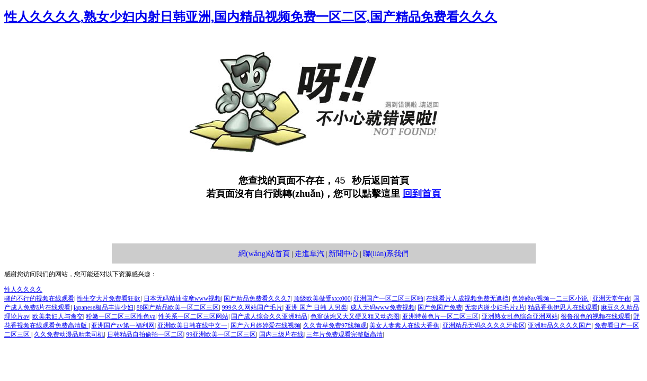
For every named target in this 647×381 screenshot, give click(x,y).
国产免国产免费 (440, 307)
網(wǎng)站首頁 (264, 254)
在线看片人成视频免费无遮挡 (467, 298)
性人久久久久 (23, 289)
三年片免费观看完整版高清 (344, 334)
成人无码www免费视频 (382, 307)
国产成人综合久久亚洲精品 (269, 316)
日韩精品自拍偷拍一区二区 (145, 334)
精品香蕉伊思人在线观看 (563, 307)
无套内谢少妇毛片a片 (495, 307)
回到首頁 (422, 193)
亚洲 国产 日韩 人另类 (316, 307)
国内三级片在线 (281, 334)
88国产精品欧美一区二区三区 (177, 307)
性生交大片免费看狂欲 (108, 298)
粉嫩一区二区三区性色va (120, 316)
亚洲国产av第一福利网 (122, 325)
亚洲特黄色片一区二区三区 (440, 316)
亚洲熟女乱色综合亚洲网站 (520, 316)
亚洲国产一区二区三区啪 (388, 298)
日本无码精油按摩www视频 (182, 298)
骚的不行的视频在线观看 (39, 298)
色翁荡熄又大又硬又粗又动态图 (355, 316)
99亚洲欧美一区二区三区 (221, 334)
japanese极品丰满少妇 (104, 307)
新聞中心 (343, 254)
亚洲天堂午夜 (611, 298)
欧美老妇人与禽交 (57, 316)
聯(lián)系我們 (386, 254)
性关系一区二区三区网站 (193, 316)
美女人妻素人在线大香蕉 (404, 325)
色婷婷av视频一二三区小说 (550, 298)
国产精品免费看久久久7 (257, 298)
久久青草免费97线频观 (335, 325)
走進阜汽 (309, 254)
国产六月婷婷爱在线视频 (265, 325)
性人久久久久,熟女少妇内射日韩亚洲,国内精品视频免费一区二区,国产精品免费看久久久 (250, 17)
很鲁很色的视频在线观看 (596, 316)
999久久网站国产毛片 (252, 307)
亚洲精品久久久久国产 (559, 325)
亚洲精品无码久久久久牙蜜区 (483, 325)
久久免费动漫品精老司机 (69, 334)
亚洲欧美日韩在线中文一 (192, 325)
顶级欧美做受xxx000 (322, 298)
